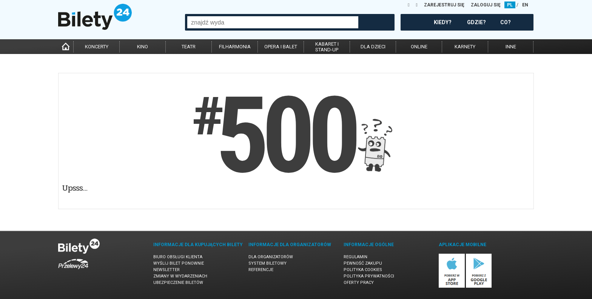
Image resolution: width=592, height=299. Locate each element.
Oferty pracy (359, 282)
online (419, 46)
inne (511, 46)
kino (142, 46)
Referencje (260, 269)
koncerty (96, 46)
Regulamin (355, 256)
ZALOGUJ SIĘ (486, 5)
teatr (189, 46)
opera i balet (280, 46)
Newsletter (166, 269)
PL (510, 5)
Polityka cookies (363, 269)
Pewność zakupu (363, 263)
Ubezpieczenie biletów (178, 282)
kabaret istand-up (327, 46)
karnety (465, 46)
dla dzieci (373, 46)
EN (525, 5)
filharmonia (235, 46)
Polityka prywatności (369, 276)
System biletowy (267, 263)
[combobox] (273, 22)
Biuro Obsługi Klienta (177, 256)
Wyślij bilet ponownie (178, 263)
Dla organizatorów (270, 256)
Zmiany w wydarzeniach (180, 276)
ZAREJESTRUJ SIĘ (444, 5)
